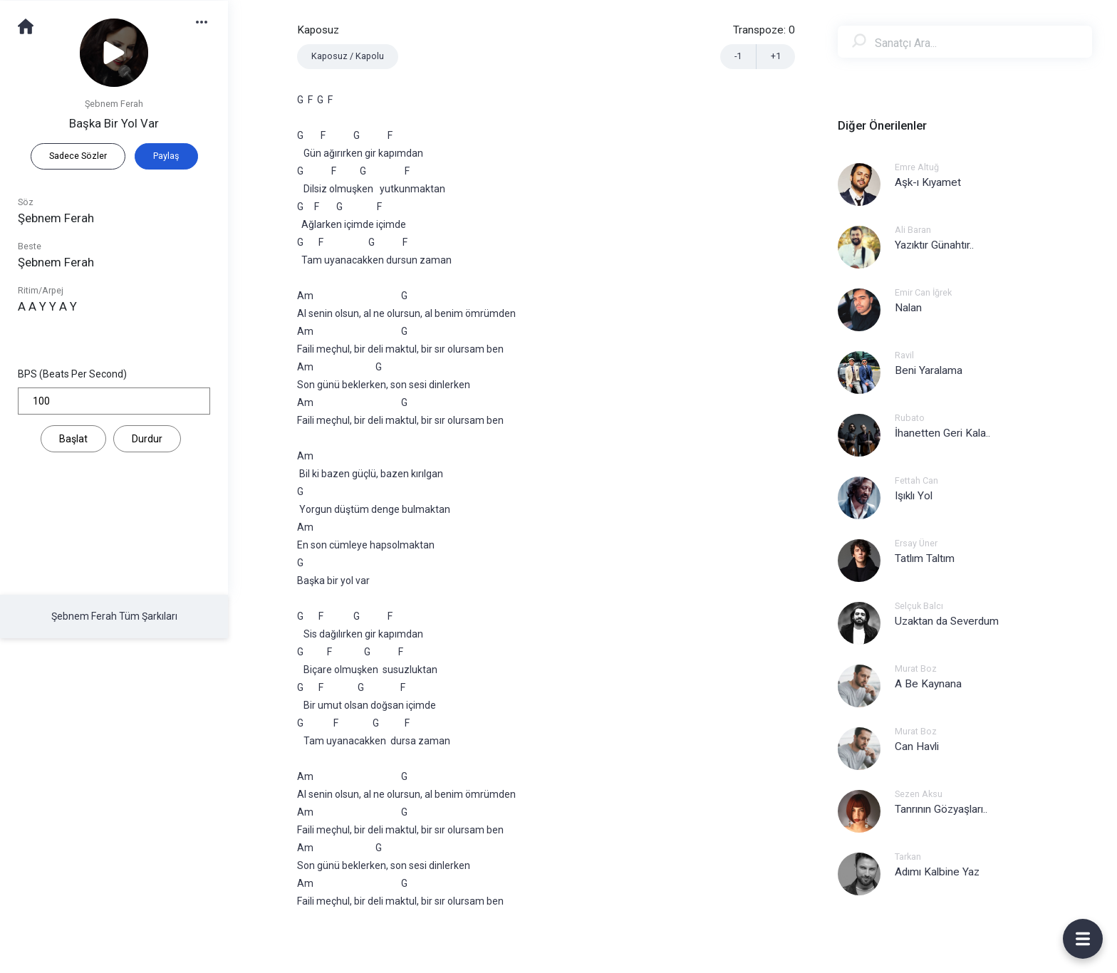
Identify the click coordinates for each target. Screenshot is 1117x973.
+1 (776, 56)
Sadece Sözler (78, 155)
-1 (738, 56)
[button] (208, 21)
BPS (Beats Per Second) (72, 374)
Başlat (73, 438)
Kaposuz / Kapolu (347, 56)
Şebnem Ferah (114, 103)
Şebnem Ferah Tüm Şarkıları (114, 616)
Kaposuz (318, 30)
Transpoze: (764, 30)
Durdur (147, 438)
